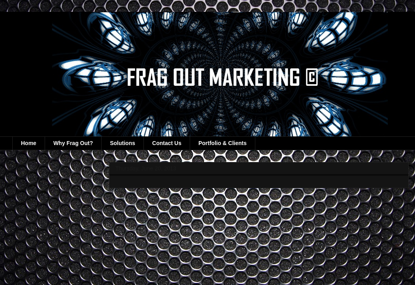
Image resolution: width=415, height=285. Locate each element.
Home (28, 143)
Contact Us (166, 143)
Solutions (122, 143)
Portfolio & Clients (222, 143)
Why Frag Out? (73, 143)
